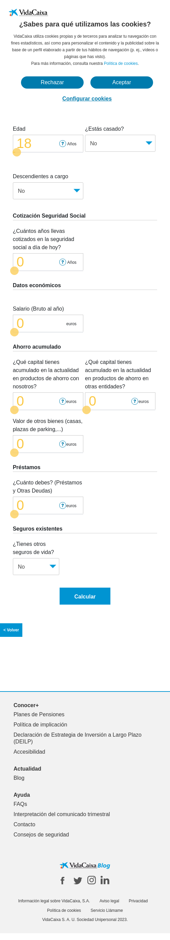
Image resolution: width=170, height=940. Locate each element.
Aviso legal (109, 901)
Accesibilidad (29, 752)
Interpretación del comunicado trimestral (62, 814)
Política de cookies (121, 63)
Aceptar (121, 82)
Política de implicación (40, 724)
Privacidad (138, 901)
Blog (19, 778)
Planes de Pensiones (39, 714)
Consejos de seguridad (41, 834)
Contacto (24, 824)
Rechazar (52, 82)
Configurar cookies (87, 99)
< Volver (11, 630)
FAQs (20, 804)
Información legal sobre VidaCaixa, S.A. (54, 901)
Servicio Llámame (107, 910)
